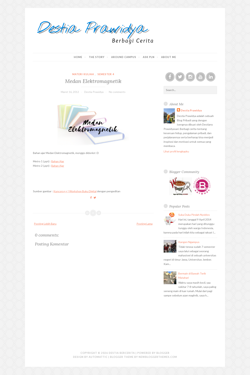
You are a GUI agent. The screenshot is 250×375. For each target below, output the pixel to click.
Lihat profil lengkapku (176, 151)
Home (78, 57)
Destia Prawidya (191, 110)
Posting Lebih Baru (45, 223)
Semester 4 (105, 74)
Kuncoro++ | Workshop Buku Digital (74, 191)
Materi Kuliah (83, 74)
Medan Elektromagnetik (93, 81)
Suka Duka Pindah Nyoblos (194, 214)
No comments (117, 91)
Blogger (163, 352)
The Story (97, 57)
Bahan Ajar (57, 161)
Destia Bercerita (122, 352)
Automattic (98, 356)
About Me (168, 57)
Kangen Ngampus (188, 242)
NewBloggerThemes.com (158, 356)
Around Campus (123, 57)
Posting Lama (145, 223)
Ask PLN (148, 57)
